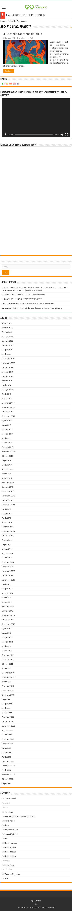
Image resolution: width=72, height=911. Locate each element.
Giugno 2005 (7, 752)
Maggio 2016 (7, 469)
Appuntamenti (10, 799)
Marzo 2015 (7, 522)
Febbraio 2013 (8, 606)
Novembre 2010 (8, 677)
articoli (7, 803)
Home (2, 21)
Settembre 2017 (8, 416)
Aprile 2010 (6, 682)
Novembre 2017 (8, 407)
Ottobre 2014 (7, 536)
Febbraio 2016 (8, 482)
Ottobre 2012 (7, 620)
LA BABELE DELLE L (21, 15)
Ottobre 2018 (7, 376)
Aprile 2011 (6, 668)
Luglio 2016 (6, 460)
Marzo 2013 (7, 602)
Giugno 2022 (7, 332)
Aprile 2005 (6, 757)
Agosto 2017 (7, 421)
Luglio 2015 (6, 509)
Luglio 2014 (6, 544)
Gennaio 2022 (7, 341)
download (8, 812)
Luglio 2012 (6, 633)
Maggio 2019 (7, 372)
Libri (6, 838)
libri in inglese (10, 847)
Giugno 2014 (7, 549)
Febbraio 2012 (8, 655)
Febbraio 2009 (8, 717)
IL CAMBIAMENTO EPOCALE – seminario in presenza (23, 295)
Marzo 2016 (7, 478)
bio (5, 808)
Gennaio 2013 (7, 611)
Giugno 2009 (7, 704)
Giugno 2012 (7, 637)
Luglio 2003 (6, 783)
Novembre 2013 (8, 571)
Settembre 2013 (8, 580)
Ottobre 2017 (7, 412)
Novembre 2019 (8, 363)
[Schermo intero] (66, 134)
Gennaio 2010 (7, 690)
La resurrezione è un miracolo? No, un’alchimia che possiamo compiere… (32, 308)
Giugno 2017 (7, 429)
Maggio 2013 (7, 593)
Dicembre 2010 (8, 673)
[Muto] (61, 134)
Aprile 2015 (6, 518)
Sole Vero (8, 869)
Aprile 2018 (6, 394)
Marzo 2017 (7, 443)
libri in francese (10, 843)
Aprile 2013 (6, 598)
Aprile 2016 (6, 474)
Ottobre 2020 (7, 345)
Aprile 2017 (6, 438)
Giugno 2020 (7, 350)
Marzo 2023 (7, 323)
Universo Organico (12, 874)
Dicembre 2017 (8, 403)
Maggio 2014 (7, 553)
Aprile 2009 (6, 708)
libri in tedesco (10, 856)
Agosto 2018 (7, 381)
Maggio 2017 (7, 434)
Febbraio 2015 (8, 527)
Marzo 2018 (7, 398)
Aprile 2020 (6, 354)
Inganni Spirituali (11, 834)
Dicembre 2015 (8, 491)
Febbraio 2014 (8, 562)
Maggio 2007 (7, 730)
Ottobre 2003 (7, 779)
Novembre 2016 (8, 452)
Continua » (9, 71)
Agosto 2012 (7, 629)
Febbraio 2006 (8, 739)
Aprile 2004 (6, 770)
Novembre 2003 (8, 775)
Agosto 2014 (7, 540)
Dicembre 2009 (8, 695)
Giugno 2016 (7, 465)
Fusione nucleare (11, 830)
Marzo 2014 (7, 558)
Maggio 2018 (7, 390)
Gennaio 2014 (7, 567)
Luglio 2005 (6, 748)
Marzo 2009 (7, 713)
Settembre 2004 (8, 766)
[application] (36, 117)
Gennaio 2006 (7, 744)
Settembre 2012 (8, 624)
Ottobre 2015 (7, 500)
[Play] (5, 134)
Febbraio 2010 (8, 686)
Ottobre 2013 (7, 575)
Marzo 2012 (7, 651)
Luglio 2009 (6, 699)
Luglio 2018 (6, 385)
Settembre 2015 (8, 505)
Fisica (6, 825)
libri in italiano (10, 852)
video (26, 38)
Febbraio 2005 (8, 761)
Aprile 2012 (6, 646)
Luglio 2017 (6, 425)
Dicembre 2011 (8, 659)
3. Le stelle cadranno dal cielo (22, 34)
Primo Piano (9, 865)
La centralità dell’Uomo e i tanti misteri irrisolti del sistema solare (28, 303)
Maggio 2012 (7, 642)
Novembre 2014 (8, 531)
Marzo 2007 (7, 735)
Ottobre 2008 (7, 721)
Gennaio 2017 (7, 447)
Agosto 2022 (7, 328)
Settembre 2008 (8, 726)
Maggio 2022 (7, 336)
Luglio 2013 (6, 584)
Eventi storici (9, 821)
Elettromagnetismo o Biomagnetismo (19, 816)
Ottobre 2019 (7, 367)
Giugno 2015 (7, 513)
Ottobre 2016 (7, 456)
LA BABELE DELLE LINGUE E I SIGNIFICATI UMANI (22, 299)
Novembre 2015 (8, 496)
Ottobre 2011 (7, 664)
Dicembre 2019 (8, 359)
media (21, 38)
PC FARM (37, 900)
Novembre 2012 (8, 615)
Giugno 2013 (7, 589)
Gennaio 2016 (7, 487)
